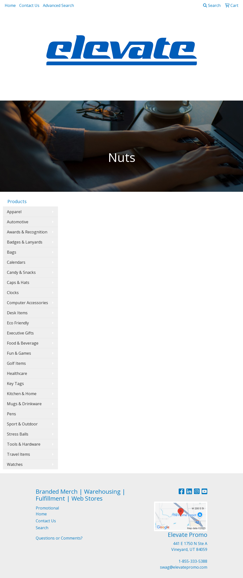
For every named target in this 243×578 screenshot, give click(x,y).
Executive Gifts (20, 333)
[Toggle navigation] (7, 95)
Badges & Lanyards (24, 242)
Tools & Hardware (23, 444)
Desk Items (17, 312)
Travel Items (18, 454)
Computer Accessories (27, 302)
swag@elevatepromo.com (183, 567)
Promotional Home (47, 511)
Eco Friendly (18, 323)
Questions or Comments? (59, 538)
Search (212, 5)
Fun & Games (19, 353)
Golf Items (16, 363)
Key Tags (15, 383)
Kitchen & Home (21, 393)
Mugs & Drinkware (24, 403)
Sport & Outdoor (22, 424)
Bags (11, 252)
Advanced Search (58, 5)
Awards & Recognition (27, 232)
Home (10, 5)
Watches (15, 464)
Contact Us (29, 5)
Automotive (17, 222)
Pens (11, 414)
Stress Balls (17, 434)
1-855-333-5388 (192, 561)
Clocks (13, 292)
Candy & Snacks (21, 272)
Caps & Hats (18, 282)
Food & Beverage (22, 343)
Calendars (16, 262)
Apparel (14, 211)
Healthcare (17, 373)
